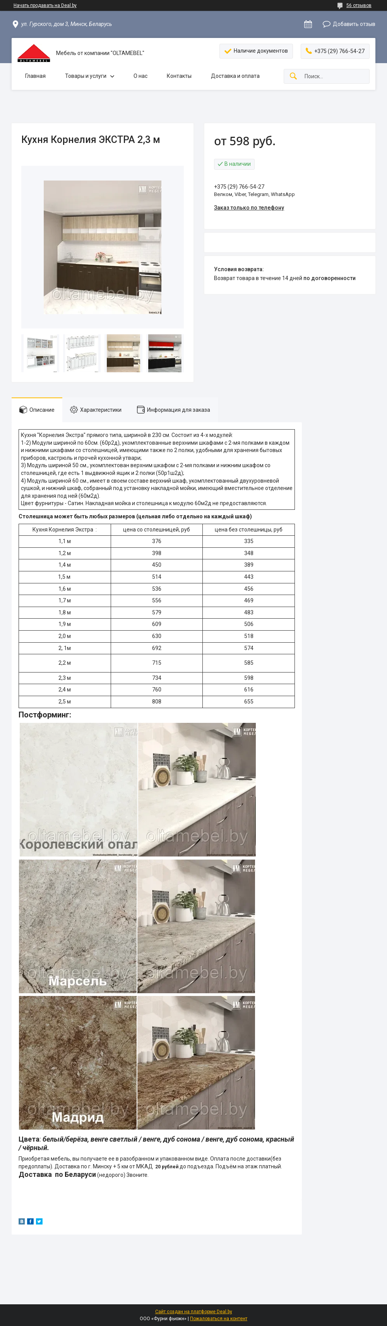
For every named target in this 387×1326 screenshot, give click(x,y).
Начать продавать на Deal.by (45, 5)
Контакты (179, 76)
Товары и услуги (85, 76)
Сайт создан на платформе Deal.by (193, 1311)
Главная (35, 76)
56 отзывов (359, 5)
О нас (140, 76)
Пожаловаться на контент (218, 1318)
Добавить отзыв (354, 24)
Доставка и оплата (235, 76)
